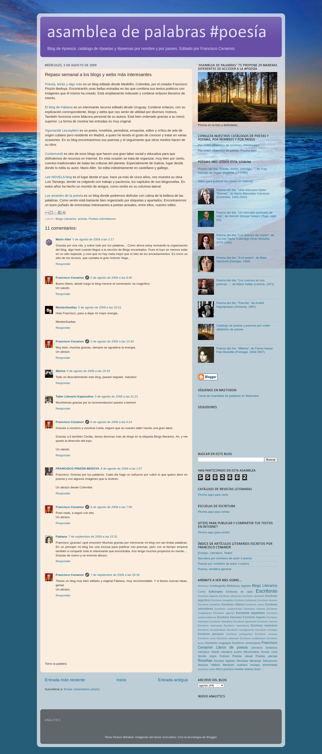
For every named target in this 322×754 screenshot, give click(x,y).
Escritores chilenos (233, 604)
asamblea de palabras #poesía (157, 33)
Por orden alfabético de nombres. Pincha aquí (228, 145)
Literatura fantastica (264, 647)
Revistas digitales (224, 660)
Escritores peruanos (211, 634)
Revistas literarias (249, 660)
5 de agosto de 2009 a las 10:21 (99, 307)
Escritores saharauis (228, 638)
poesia (82, 218)
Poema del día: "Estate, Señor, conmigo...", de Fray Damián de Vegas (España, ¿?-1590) (232, 170)
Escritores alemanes (253, 596)
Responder (63, 264)
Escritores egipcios (224, 613)
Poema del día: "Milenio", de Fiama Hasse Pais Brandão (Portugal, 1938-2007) (244, 350)
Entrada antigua (173, 679)
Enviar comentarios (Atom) (82, 689)
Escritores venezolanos (246, 643)
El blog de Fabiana (59, 107)
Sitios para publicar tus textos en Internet (225, 181)
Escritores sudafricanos (252, 638)
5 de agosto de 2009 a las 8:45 (111, 277)
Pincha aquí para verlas (214, 511)
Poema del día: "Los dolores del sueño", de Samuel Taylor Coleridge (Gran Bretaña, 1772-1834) (245, 238)
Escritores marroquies (210, 625)
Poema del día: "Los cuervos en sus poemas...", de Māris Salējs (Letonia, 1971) (245, 282)
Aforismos (203, 586)
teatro (257, 669)
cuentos (242, 664)
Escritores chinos (255, 604)
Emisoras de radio (239, 591)
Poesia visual (242, 656)
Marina (61, 371)
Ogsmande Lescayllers (62, 130)
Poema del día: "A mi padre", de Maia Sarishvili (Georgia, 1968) (241, 259)
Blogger (211, 737)
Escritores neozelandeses (212, 629)
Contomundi (54, 154)
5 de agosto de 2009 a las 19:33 (88, 371)
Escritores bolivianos (245, 600)
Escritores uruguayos (218, 643)
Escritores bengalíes (222, 600)
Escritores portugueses (239, 634)
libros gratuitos (225, 669)
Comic (201, 591)
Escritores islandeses (221, 621)
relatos (248, 669)
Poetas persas (266, 656)
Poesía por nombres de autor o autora (223, 563)
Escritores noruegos (266, 629)
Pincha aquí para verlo (213, 494)
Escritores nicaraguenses (240, 629)
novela (238, 669)
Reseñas (205, 660)
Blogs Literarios (65, 218)
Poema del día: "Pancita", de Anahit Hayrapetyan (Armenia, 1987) (240, 304)
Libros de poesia (232, 647)
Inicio (121, 679)
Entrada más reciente (65, 679)
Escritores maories (267, 621)
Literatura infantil (208, 652)
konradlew (169, 737)
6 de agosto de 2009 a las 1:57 (121, 468)
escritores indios (206, 669)
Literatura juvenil (231, 652)
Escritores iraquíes (254, 617)
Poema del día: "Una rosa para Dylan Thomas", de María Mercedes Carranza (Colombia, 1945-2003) (242, 193)
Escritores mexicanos (264, 625)
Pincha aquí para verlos (214, 532)
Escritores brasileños (209, 604)
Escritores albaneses (230, 596)
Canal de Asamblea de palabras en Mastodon (228, 395)
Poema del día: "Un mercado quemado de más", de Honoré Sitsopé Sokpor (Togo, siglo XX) (246, 216)
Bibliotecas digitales (239, 585)
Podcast (224, 656)
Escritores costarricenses (228, 608)
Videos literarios (222, 664)
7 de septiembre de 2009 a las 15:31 (92, 536)
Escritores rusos (207, 638)
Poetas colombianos (102, 218)
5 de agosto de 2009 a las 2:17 (93, 239)
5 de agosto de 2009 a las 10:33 (112, 341)
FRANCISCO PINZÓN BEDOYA (77, 468)
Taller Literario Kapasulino (74, 396)
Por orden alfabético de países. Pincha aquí (227, 150)
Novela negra (207, 656)
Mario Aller (63, 239)
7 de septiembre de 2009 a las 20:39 (115, 575)
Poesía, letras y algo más (63, 84)
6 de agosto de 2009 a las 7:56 (111, 507)
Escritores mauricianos (236, 625)
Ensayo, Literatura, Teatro (215, 553)
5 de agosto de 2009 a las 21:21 (116, 396)
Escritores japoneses (245, 621)
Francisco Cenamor (70, 277)
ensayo (255, 664)
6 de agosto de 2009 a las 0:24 (111, 422)
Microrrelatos (251, 652)
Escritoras (266, 591)
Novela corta (269, 652)
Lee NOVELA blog (58, 177)
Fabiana (61, 536)
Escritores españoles (250, 613)
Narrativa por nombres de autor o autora (225, 558)
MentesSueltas (66, 307)
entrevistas (270, 664)
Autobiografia (218, 585)
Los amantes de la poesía (64, 195)
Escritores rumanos (266, 634)
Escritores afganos (208, 596)
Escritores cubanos (254, 608)
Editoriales (216, 591)
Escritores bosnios (267, 600)
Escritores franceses (229, 617)
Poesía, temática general (214, 569)
